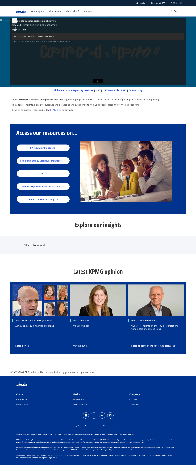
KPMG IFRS (55, 110)
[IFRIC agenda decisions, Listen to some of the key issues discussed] (154, 346)
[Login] (140, 3)
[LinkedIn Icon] (86, 415)
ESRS (123, 90)
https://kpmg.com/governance (131, 442)
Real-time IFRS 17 (83, 320)
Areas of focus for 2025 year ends (34, 320)
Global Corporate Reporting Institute (73, 90)
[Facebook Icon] (110, 415)
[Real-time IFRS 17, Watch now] (80, 346)
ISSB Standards (111, 90)
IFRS (98, 90)
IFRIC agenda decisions (144, 320)
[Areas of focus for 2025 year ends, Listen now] (22, 346)
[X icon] (94, 415)
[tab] (98, 245)
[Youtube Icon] (102, 415)
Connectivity (135, 90)
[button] (22, 404)
